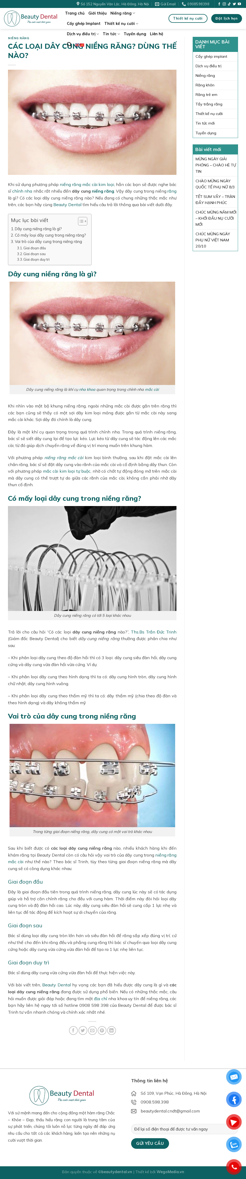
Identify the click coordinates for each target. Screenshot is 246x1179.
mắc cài (152, 389)
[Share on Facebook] (73, 1030)
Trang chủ (75, 13)
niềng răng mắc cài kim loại (87, 184)
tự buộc (83, 471)
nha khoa (87, 389)
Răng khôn (205, 85)
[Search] (69, 44)
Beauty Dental (67, 204)
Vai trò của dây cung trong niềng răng (48, 241)
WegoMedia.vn (170, 1171)
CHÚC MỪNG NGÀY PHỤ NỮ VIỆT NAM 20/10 (213, 240)
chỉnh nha (22, 191)
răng (171, 191)
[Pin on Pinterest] (102, 1030)
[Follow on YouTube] (239, 4)
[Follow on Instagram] (224, 4)
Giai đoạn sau (34, 254)
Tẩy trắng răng (209, 104)
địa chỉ (100, 998)
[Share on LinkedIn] (111, 1030)
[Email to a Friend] (92, 1030)
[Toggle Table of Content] (80, 221)
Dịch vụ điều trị (83, 34)
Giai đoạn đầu (34, 248)
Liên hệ (156, 34)
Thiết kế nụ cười (121, 23)
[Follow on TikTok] (229, 4)
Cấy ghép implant (211, 56)
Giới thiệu (97, 13)
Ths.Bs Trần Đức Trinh (153, 632)
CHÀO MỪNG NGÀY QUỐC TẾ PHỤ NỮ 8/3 (215, 184)
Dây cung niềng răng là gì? (38, 228)
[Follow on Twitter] (234, 4)
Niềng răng (122, 13)
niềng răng (103, 191)
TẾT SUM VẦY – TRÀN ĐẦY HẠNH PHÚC (215, 199)
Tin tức (111, 34)
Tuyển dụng (135, 34)
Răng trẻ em (206, 94)
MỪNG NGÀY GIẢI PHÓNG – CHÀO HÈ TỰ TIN (216, 165)
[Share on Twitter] (83, 1030)
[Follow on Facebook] (219, 4)
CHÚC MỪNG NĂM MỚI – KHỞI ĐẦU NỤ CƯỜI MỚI (216, 218)
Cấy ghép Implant (84, 23)
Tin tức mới (205, 123)
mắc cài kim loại (59, 471)
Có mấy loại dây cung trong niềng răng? (50, 235)
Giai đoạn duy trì (36, 259)
